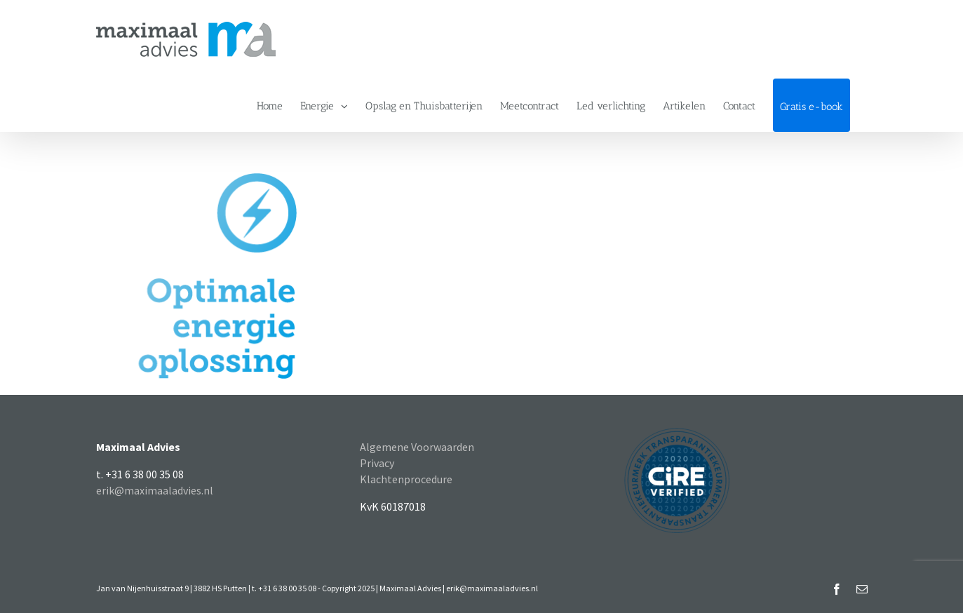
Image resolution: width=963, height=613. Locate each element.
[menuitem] (270, 105)
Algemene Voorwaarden (417, 447)
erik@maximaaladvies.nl (154, 490)
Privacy (377, 463)
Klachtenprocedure (406, 479)
